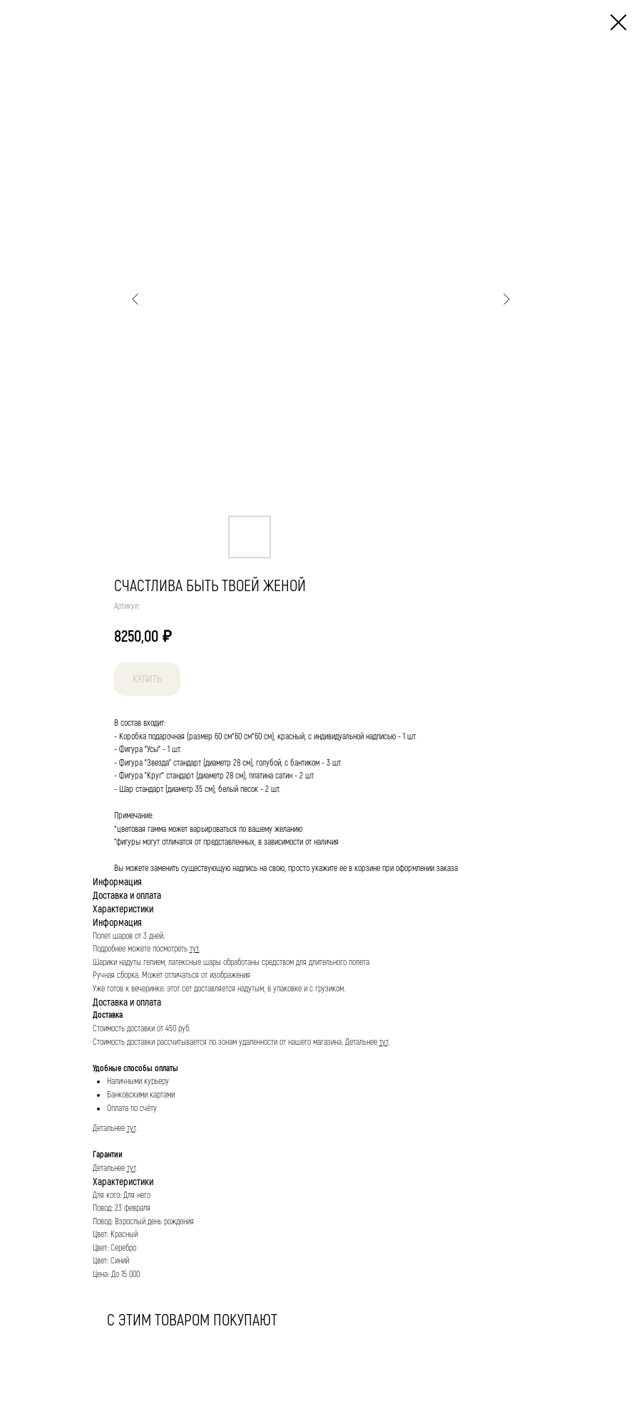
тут (383, 1042)
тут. (195, 949)
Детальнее (362, 1042)
